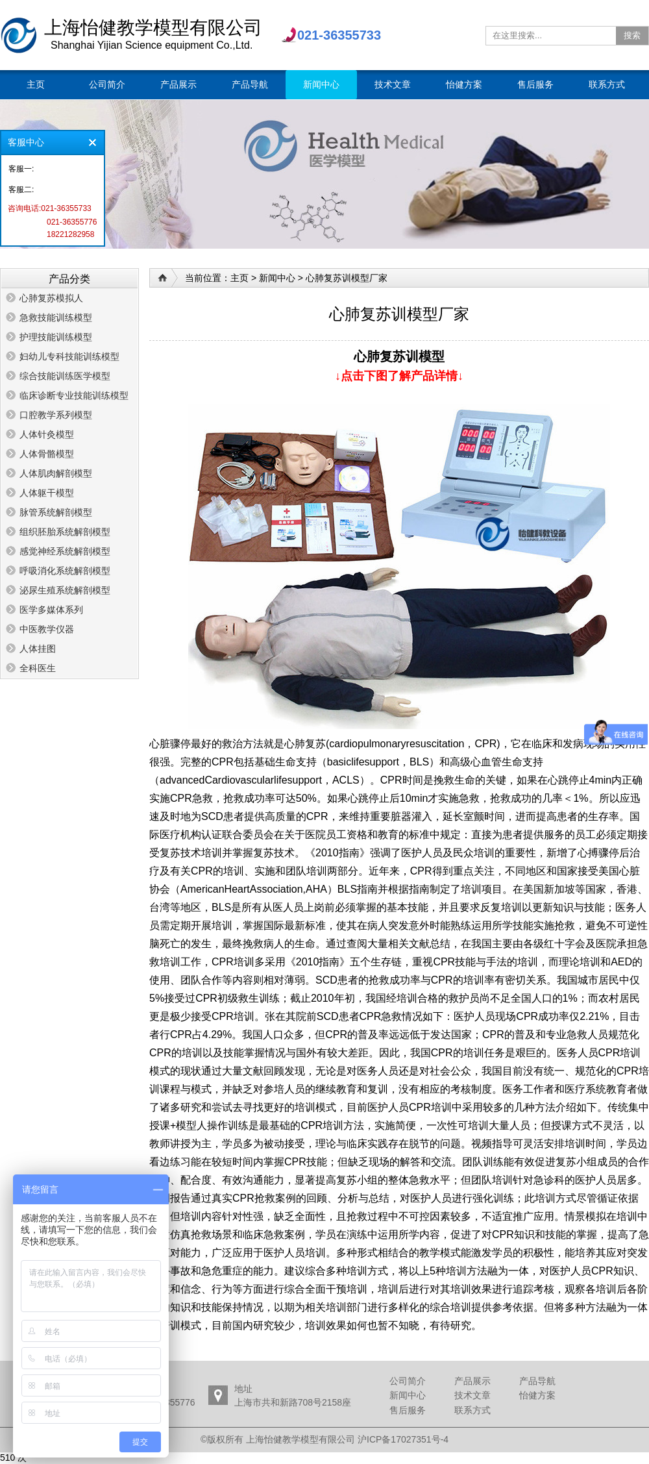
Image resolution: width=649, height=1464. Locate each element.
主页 (239, 278)
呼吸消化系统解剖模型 (64, 570)
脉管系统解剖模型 (55, 512)
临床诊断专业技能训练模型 (74, 395)
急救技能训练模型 (55, 317)
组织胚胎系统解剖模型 (64, 532)
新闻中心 (277, 278)
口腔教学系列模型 (55, 415)
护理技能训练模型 (55, 337)
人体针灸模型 (46, 434)
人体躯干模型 (46, 493)
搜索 (632, 35)
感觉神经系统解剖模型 (64, 551)
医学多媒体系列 (51, 609)
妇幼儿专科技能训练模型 (69, 356)
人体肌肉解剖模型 (55, 473)
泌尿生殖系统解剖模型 (64, 590)
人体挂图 (37, 648)
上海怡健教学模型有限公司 (19, 35)
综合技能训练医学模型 (64, 376)
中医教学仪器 (46, 629)
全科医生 (37, 668)
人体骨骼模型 (46, 454)
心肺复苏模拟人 (51, 298)
